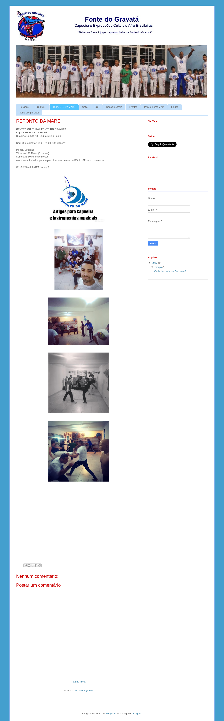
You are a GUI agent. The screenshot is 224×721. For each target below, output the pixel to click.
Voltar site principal (29, 112)
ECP (97, 107)
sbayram (111, 713)
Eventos (133, 107)
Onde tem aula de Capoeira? (170, 271)
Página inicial (79, 681)
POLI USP (40, 107)
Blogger (137, 713)
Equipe (174, 107)
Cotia (85, 107)
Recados (24, 107)
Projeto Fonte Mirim (154, 107)
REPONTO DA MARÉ (64, 107)
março (158, 267)
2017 (155, 262)
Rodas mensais (114, 107)
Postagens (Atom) (83, 690)
